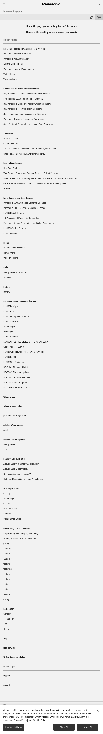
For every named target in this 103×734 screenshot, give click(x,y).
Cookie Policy (39, 720)
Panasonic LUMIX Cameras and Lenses (19, 301)
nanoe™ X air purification (14, 458)
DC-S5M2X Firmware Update (16, 377)
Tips (5, 449)
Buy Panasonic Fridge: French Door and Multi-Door (26, 94)
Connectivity (8, 503)
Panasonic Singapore (12, 11)
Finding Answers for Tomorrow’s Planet (21, 538)
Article (6, 430)
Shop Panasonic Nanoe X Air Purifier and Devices (25, 154)
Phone (6, 242)
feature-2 (7, 569)
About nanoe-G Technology (15, 469)
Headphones (9, 444)
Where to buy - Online (12, 406)
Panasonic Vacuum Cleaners (16, 59)
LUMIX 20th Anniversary (14, 362)
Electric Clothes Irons (13, 64)
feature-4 (7, 564)
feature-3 (7, 559)
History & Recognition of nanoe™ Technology (23, 479)
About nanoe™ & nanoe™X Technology (21, 464)
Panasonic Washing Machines (17, 54)
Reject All (87, 727)
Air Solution (8, 133)
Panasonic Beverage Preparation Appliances (23, 119)
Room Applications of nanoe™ (17, 474)
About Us (7, 685)
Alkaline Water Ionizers (13, 424)
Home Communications (14, 248)
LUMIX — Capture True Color (16, 316)
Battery (6, 286)
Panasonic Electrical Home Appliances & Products (24, 48)
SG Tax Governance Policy (14, 657)
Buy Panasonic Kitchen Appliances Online (21, 88)
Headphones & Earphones (15, 272)
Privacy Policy (20, 720)
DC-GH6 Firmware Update (15, 382)
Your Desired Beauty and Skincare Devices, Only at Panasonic (31, 173)
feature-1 (7, 574)
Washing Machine (11, 488)
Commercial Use (11, 144)
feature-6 (7, 548)
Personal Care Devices (12, 163)
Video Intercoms (10, 258)
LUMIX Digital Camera (13, 213)
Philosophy (8, 332)
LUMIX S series (10, 337)
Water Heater (9, 74)
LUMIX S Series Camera (14, 228)
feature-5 (7, 554)
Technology (8, 498)
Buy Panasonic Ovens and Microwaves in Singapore (27, 104)
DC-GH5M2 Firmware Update (16, 387)
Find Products (10, 39)
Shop (5, 638)
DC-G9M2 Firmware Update (16, 367)
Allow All (64, 727)
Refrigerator (8, 608)
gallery (6, 543)
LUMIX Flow (8, 311)
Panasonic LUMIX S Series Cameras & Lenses (24, 203)
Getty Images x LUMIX (13, 347)
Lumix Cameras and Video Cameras (18, 197)
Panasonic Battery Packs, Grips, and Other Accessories (28, 223)
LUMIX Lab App (10, 306)
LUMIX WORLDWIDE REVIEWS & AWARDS (23, 352)
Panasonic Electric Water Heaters (18, 69)
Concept (7, 493)
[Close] (97, 710)
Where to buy (9, 396)
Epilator (6, 188)
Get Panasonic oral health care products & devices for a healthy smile (34, 183)
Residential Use (10, 138)
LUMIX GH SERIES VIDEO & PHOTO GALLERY (25, 342)
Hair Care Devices (11, 168)
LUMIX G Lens (10, 233)
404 (4, 705)
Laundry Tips (9, 514)
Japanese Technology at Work (16, 415)
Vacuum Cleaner (11, 79)
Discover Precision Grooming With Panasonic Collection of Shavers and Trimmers (40, 178)
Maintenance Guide (12, 519)
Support (6, 675)
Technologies (9, 326)
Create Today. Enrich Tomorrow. (17, 528)
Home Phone (9, 253)
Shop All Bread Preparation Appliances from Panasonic (28, 124)
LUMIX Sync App (11, 321)
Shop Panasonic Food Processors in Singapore (24, 114)
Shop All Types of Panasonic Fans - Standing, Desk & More (30, 149)
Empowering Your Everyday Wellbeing (20, 533)
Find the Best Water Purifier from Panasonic (23, 99)
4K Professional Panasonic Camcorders (21, 218)
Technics (7, 277)
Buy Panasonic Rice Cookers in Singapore (22, 109)
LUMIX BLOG (9, 357)
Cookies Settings (13, 727)
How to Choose (10, 509)
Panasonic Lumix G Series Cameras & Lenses (24, 208)
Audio (5, 267)
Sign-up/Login (9, 647)
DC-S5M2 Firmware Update (16, 372)
